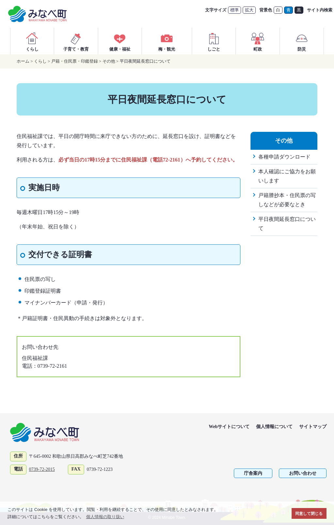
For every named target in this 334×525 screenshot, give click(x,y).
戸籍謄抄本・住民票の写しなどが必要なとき (287, 200)
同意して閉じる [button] (309, 513)
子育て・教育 (76, 41)
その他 (108, 61)
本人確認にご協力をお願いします (287, 176)
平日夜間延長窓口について (287, 223)
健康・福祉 (119, 41)
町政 (258, 41)
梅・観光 (166, 41)
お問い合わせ (302, 473)
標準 (234, 10)
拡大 (249, 10)
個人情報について (274, 426)
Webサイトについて (229, 426)
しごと (214, 41)
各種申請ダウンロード (284, 157)
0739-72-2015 (42, 469)
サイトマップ (312, 426)
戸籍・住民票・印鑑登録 (74, 61)
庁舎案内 (253, 473)
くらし (32, 41)
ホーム (23, 61)
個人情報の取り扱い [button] (105, 516)
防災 (302, 41)
